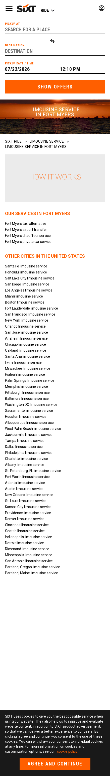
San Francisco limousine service (30, 314)
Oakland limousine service (25, 350)
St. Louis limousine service (25, 501)
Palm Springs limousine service (29, 380)
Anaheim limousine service (26, 338)
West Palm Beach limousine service (33, 429)
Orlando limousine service (25, 326)
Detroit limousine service (24, 543)
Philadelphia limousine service (28, 453)
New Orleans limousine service (29, 495)
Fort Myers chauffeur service (28, 236)
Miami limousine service (24, 296)
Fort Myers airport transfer (26, 230)
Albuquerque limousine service (29, 423)
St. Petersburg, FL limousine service (33, 471)
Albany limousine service (24, 465)
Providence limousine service (28, 513)
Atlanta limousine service (25, 483)
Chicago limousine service (25, 344)
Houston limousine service (25, 417)
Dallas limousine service (24, 447)
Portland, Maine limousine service (31, 573)
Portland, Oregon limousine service (32, 567)
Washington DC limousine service (31, 405)
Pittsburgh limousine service (27, 393)
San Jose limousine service (26, 332)
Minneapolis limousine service (28, 555)
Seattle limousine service (25, 531)
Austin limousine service (24, 489)
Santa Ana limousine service (27, 356)
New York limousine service (26, 320)
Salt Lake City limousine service (29, 278)
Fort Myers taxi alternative (25, 224)
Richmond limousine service (27, 549)
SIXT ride (13, 141)
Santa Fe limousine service (26, 266)
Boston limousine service (24, 302)
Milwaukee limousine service (27, 368)
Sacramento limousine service (29, 411)
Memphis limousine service (26, 386)
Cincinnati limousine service (27, 525)
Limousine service (47, 141)
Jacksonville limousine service (28, 435)
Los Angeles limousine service (28, 290)
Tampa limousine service (24, 441)
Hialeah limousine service (25, 374)
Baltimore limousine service (27, 399)
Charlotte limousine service (26, 459)
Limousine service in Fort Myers (36, 147)
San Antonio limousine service (29, 561)
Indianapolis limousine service (28, 537)
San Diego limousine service (27, 284)
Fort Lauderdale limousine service (31, 308)
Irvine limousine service (23, 362)
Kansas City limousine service (28, 507)
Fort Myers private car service (28, 242)
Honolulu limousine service (26, 272)
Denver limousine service (24, 519)
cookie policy (67, 751)
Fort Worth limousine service (27, 477)
